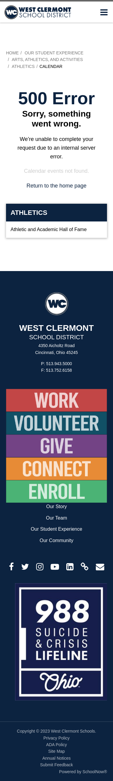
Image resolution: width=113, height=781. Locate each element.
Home (12, 52)
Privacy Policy (56, 738)
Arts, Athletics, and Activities (47, 59)
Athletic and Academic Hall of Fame (49, 229)
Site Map (56, 751)
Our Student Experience (54, 52)
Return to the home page (56, 186)
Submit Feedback (56, 764)
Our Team (56, 517)
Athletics (23, 66)
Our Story (56, 506)
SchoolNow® (95, 771)
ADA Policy (56, 744)
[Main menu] (104, 12)
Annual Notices (56, 758)
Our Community (56, 540)
